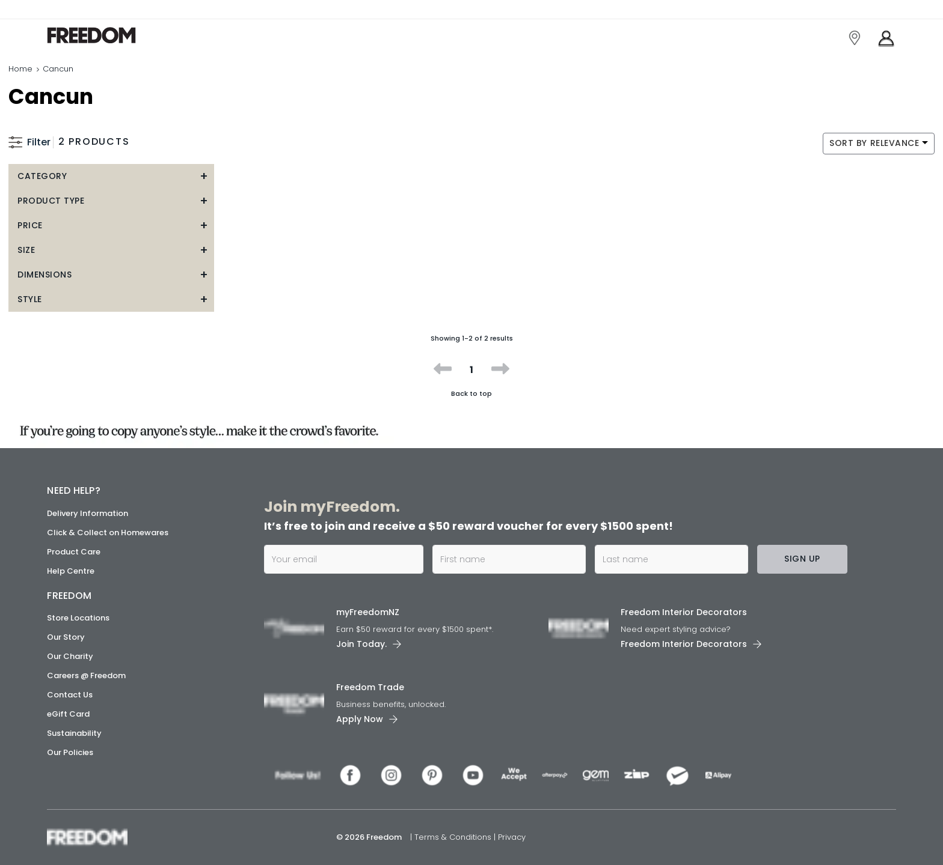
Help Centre (70, 571)
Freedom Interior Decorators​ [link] (684, 612)
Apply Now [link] (359, 719)
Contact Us (70, 694)
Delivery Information (87, 513)
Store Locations (78, 618)
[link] (101, 35)
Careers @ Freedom (86, 675)
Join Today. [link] (361, 644)
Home (20, 68)
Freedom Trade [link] (370, 687)
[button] (111, 176)
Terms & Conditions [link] (454, 837)
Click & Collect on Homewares (107, 532)
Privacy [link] (512, 837)
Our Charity (70, 656)
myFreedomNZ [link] (367, 612)
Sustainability (74, 733)
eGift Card (68, 714)
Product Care (73, 551)
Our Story (66, 637)
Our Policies (70, 752)
